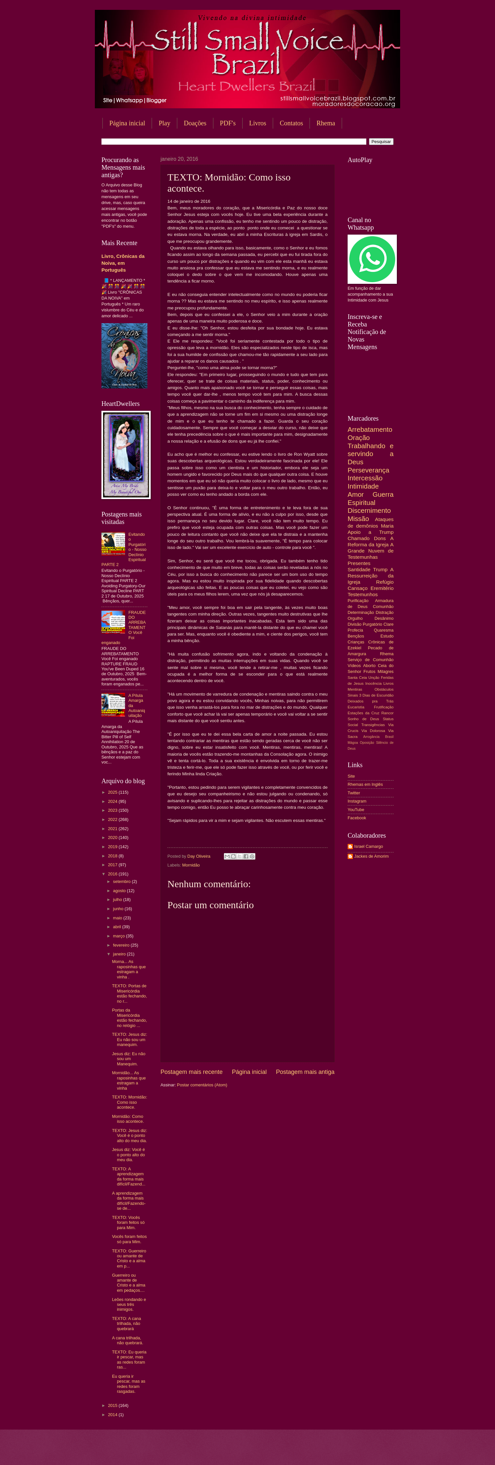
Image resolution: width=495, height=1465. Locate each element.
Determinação (361, 612)
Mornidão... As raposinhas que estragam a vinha (129, 1080)
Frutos (369, 671)
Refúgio (385, 582)
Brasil (389, 737)
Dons (380, 538)
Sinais (353, 695)
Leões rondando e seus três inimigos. (129, 1304)
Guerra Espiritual (371, 498)
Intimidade (363, 486)
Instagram (357, 801)
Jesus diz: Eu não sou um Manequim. (128, 1058)
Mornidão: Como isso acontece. (128, 1119)
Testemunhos (363, 594)
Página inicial (127, 123)
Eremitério (382, 588)
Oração (359, 437)
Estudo (387, 636)
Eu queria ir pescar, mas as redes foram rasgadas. (128, 1384)
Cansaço (358, 588)
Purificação (358, 600)
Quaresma (384, 630)
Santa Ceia (357, 678)
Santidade (359, 569)
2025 (113, 792)
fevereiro (122, 945)
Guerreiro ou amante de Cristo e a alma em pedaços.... (128, 1283)
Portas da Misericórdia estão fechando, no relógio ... (129, 1018)
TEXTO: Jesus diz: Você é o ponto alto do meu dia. (129, 1135)
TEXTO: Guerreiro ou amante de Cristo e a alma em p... (129, 1258)
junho (118, 908)
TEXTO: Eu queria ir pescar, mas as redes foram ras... (129, 1360)
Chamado (359, 538)
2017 (113, 864)
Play (164, 123)
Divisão (354, 624)
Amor (356, 494)
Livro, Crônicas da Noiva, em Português (122, 263)
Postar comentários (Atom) (202, 1084)
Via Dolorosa (373, 731)
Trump (380, 569)
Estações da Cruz (363, 713)
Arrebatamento (370, 429)
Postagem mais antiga (305, 1072)
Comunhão (383, 606)
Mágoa (353, 742)
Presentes (359, 563)
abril (117, 926)
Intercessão (365, 478)
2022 (113, 819)
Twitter (354, 792)
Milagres (385, 671)
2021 (113, 828)
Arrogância (371, 737)
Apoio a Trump (371, 532)
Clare (388, 624)
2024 (113, 801)
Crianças (356, 641)
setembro (122, 881)
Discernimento (369, 510)
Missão (358, 518)
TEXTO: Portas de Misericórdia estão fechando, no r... (129, 993)
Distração (385, 612)
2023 (113, 810)
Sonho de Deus (363, 719)
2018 (113, 855)
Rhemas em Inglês (365, 784)
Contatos (291, 123)
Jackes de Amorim (371, 856)
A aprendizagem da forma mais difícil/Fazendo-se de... (128, 1201)
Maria (387, 526)
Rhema (325, 123)
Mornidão (191, 865)
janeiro (120, 954)
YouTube (356, 809)
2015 (113, 1405)
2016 (113, 873)
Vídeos (354, 665)
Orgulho (355, 618)
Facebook (357, 817)
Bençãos (356, 636)
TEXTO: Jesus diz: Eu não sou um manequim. (129, 1039)
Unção (373, 678)
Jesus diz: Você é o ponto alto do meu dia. (128, 1154)
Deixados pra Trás (371, 701)
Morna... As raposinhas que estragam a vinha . (129, 969)
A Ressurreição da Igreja (371, 576)
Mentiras (355, 689)
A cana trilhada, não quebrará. (127, 1340)
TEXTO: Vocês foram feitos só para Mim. (128, 1222)
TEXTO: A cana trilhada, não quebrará (126, 1323)
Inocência (373, 683)
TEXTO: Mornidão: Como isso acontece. (129, 1102)
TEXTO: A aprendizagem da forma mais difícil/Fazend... (128, 1176)
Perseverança (368, 470)
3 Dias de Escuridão (376, 695)
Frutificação (384, 707)
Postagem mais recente (192, 1072)
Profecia (355, 630)
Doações (195, 123)
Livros (257, 123)
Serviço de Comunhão (371, 659)
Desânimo (384, 618)
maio (118, 917)
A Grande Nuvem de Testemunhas (371, 551)
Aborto (369, 665)
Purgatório (372, 624)
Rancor (387, 713)
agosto (120, 890)
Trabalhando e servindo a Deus (371, 454)
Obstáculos (384, 689)
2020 (113, 837)
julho (118, 899)
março (119, 935)
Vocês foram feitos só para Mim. (129, 1239)
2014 (113, 1414)
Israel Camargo (368, 846)
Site (351, 776)
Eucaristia (356, 707)
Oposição (367, 742)
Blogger (300, 1452)
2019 (113, 846)
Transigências (373, 725)
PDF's (228, 123)
